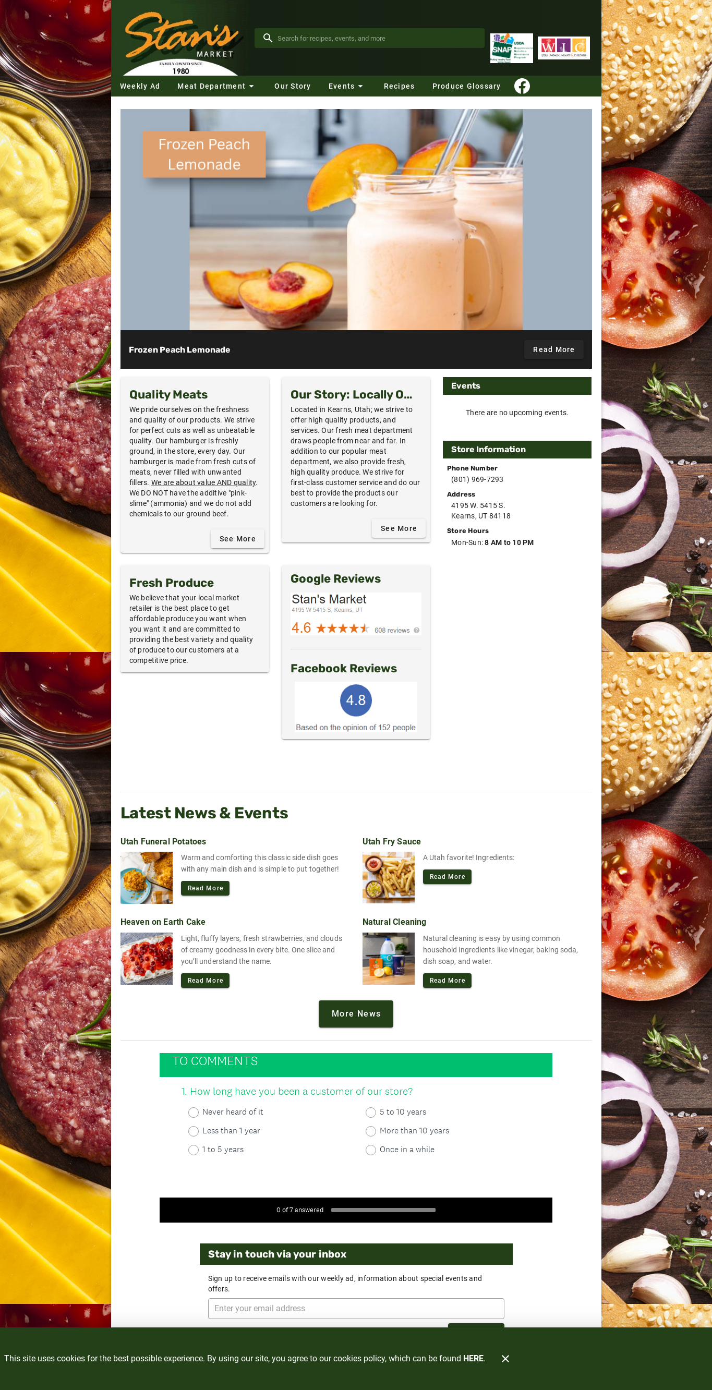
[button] (217, 86)
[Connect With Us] (522, 86)
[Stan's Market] (183, 38)
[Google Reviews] (356, 614)
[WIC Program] (564, 48)
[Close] (505, 1358)
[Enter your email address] (359, 1308)
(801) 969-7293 (477, 479)
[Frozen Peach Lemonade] (356, 219)
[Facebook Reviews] (356, 707)
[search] (376, 38)
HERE (473, 1358)
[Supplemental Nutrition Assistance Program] (512, 48)
